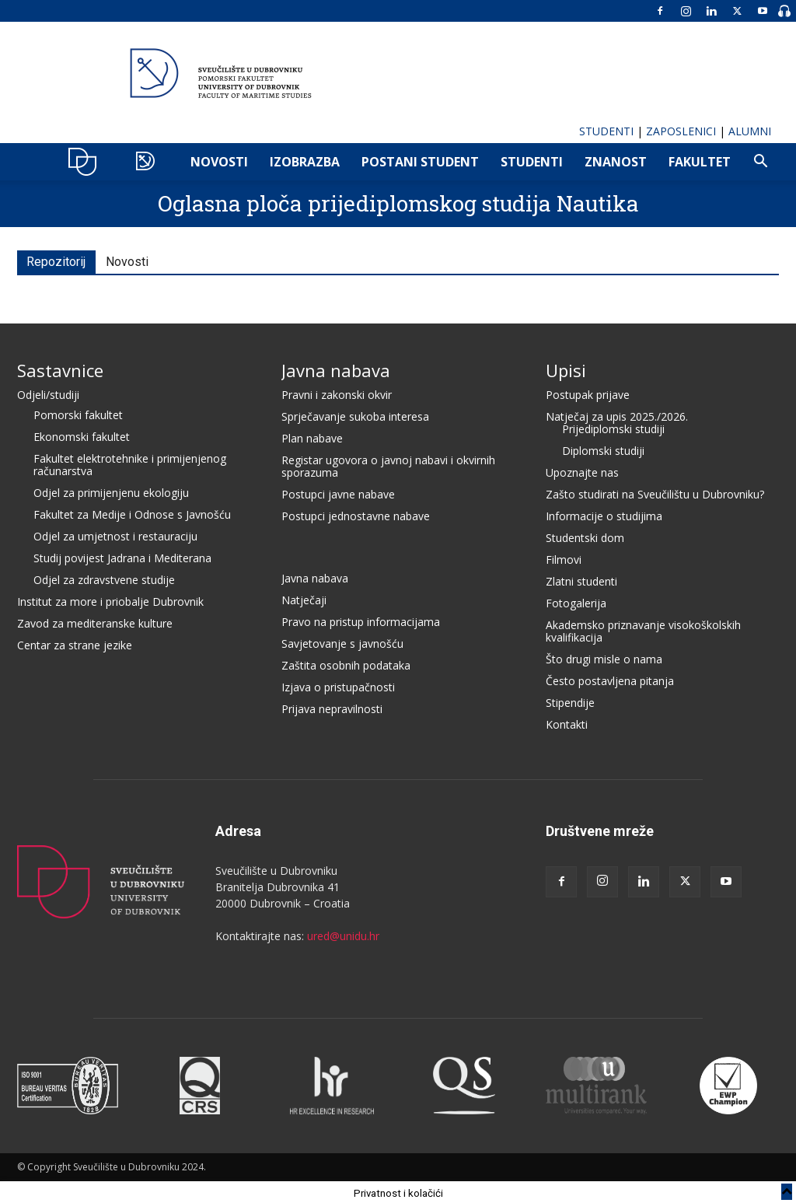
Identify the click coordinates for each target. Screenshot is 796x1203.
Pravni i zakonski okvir (336, 392)
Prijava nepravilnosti (331, 706)
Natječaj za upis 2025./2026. (617, 414)
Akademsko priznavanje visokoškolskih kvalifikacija (643, 628)
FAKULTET (700, 161)
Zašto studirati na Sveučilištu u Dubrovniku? (655, 491)
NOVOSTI (219, 161)
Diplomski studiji (603, 448)
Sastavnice (60, 367)
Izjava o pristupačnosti (338, 684)
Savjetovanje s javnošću (342, 641)
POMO (149, 161)
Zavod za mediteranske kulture (95, 621)
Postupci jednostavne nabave (355, 513)
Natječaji (303, 597)
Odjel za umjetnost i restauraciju (115, 533)
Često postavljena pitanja (610, 678)
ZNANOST (616, 161)
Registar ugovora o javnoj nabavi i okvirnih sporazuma (388, 463)
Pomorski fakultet (78, 412)
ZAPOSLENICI (681, 131)
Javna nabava (335, 367)
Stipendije (570, 700)
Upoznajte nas (582, 470)
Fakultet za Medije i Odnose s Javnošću (132, 512)
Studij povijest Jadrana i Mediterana (122, 555)
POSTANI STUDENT (420, 161)
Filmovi (563, 557)
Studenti (532, 161)
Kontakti (567, 722)
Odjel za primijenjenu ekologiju (111, 490)
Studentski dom (585, 535)
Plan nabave (312, 435)
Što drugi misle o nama (604, 656)
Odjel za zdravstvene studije (104, 577)
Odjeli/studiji (48, 392)
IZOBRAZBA (305, 161)
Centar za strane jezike (74, 642)
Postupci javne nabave (338, 491)
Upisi (566, 367)
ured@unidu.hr (343, 933)
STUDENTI (606, 131)
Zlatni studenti (581, 579)
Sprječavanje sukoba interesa (355, 414)
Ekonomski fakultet (81, 434)
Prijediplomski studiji (613, 426)
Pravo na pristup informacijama (360, 619)
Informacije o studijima (604, 513)
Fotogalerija (576, 600)
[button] (760, 163)
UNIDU (86, 161)
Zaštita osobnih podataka (345, 663)
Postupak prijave (588, 392)
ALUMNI (749, 131)
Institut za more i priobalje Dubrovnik (110, 599)
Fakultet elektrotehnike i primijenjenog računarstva (129, 462)
